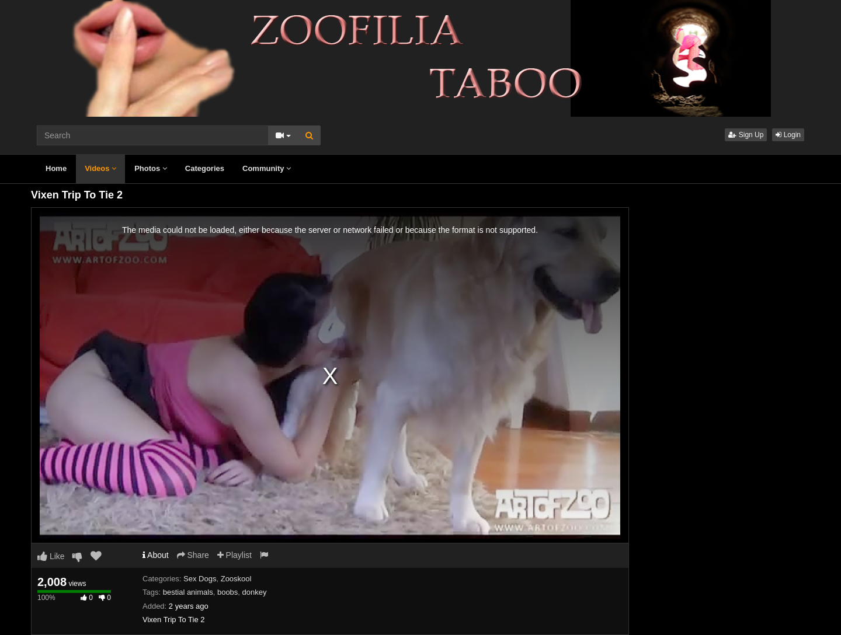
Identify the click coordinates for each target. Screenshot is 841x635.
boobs (227, 592)
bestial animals (188, 592)
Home (56, 168)
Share (193, 555)
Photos (150, 168)
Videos (100, 168)
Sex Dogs (199, 578)
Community (266, 168)
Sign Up (745, 135)
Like (51, 556)
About (156, 555)
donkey (254, 592)
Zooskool (236, 578)
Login (788, 135)
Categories (204, 168)
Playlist (234, 555)
